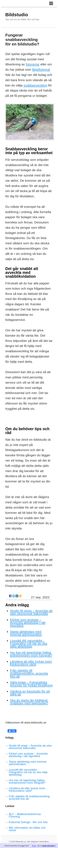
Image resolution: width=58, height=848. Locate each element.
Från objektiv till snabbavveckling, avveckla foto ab (29, 673)
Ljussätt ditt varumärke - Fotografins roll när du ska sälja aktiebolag (28, 643)
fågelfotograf (41, 69)
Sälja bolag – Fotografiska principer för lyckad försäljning (31, 684)
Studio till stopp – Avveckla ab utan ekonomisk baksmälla (31, 612)
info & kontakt (49, 845)
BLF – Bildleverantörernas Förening (25, 815)
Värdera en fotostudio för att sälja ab (30, 693)
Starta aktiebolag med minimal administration (26, 633)
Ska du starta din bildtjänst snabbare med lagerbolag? (29, 701)
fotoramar (32, 64)
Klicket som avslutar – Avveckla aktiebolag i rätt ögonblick (27, 622)
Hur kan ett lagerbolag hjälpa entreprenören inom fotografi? (31, 654)
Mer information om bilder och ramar (27, 829)
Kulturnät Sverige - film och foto (28, 822)
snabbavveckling (35, 85)
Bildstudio (16, 14)
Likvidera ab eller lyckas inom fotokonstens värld (31, 663)
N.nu (34, 845)
